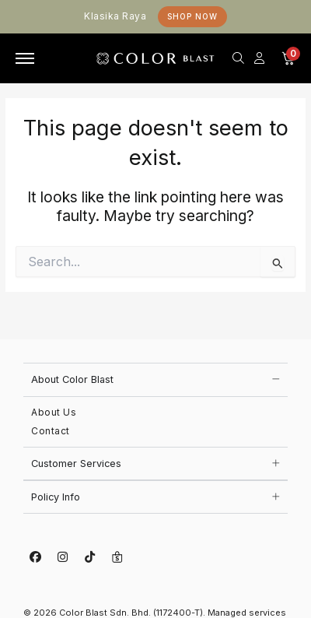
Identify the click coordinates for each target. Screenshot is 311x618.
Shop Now (192, 16)
